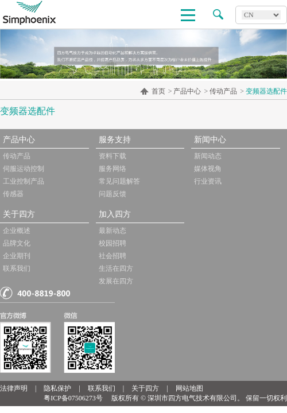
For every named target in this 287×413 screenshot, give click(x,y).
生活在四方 (116, 268)
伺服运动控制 (23, 169)
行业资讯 (208, 181)
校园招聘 (112, 243)
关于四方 (145, 388)
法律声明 (14, 388)
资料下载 (112, 156)
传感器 (13, 194)
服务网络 (112, 169)
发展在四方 (116, 281)
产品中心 (187, 91)
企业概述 (16, 231)
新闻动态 (208, 156)
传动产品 (223, 91)
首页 (158, 91)
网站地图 (189, 388)
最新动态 (112, 231)
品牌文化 (16, 243)
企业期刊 (16, 256)
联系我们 (16, 268)
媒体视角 (208, 169)
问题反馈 (112, 194)
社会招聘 (112, 256)
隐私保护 (57, 388)
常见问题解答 (119, 181)
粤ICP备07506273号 (73, 398)
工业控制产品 (23, 181)
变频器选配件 (266, 91)
